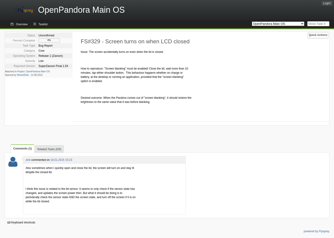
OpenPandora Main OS (38, 71)
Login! (327, 3)
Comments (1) (22, 148)
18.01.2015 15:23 (61, 160)
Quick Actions (318, 35)
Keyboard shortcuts (21, 222)
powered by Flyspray (316, 231)
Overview (22, 24)
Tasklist (43, 24)
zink (28, 160)
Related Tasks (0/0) (49, 149)
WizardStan (23, 75)
